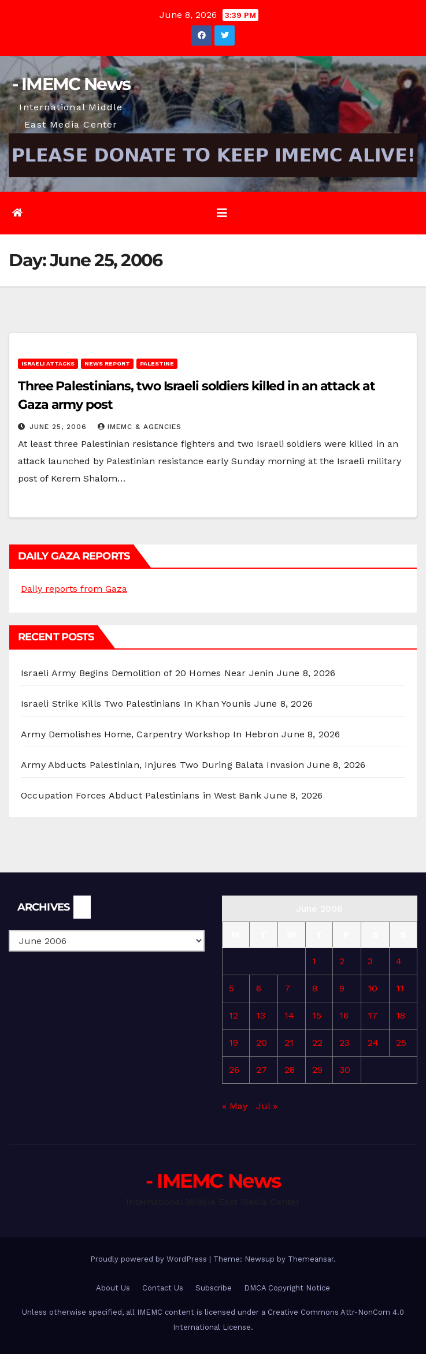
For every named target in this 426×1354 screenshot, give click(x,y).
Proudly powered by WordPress (149, 1259)
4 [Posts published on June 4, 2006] (399, 961)
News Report (107, 363)
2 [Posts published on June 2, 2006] (341, 961)
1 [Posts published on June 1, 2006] (314, 961)
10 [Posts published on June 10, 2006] (372, 988)
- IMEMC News (71, 84)
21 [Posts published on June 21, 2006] (289, 1042)
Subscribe (213, 1288)
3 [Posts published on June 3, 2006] (370, 961)
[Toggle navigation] (222, 213)
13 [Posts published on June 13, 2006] (260, 1015)
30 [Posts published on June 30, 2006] (344, 1069)
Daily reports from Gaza (74, 588)
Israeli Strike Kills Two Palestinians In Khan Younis (136, 703)
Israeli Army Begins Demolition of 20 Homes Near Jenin (147, 672)
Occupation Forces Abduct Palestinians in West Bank (141, 795)
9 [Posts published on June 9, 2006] (341, 988)
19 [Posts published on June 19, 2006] (233, 1042)
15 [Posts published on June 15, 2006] (316, 1015)
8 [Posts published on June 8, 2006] (314, 988)
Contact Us (162, 1288)
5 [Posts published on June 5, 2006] (231, 988)
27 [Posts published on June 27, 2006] (261, 1069)
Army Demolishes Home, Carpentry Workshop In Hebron (150, 734)
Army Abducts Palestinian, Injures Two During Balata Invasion (162, 764)
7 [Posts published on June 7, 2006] (287, 988)
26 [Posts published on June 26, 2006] (234, 1069)
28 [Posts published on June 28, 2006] (289, 1069)
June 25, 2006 (59, 427)
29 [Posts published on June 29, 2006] (317, 1069)
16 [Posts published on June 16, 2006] (344, 1015)
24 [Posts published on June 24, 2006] (373, 1042)
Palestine (157, 363)
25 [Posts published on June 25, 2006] (401, 1042)
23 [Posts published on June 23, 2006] (344, 1042)
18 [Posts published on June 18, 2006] (400, 1015)
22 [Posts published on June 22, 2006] (317, 1042)
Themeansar (311, 1259)
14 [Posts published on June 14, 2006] (289, 1015)
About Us (113, 1288)
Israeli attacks (48, 363)
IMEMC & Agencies (139, 427)
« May (234, 1106)
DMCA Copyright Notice (287, 1288)
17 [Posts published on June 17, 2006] (372, 1015)
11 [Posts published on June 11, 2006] (400, 988)
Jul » (266, 1106)
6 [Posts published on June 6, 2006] (258, 988)
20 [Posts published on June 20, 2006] (261, 1042)
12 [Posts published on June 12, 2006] (233, 1015)
